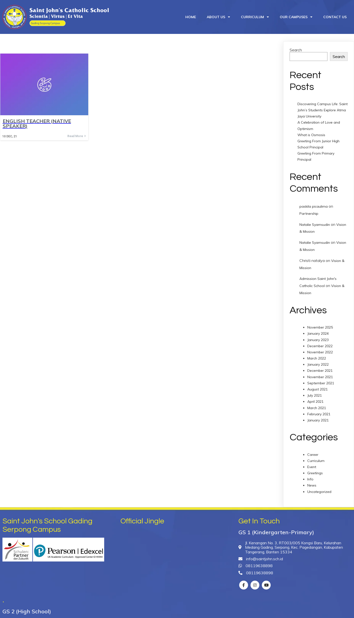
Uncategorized (319, 489)
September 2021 (320, 380)
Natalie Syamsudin (314, 222)
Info (310, 476)
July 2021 (314, 393)
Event (311, 464)
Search (296, 47)
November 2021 (320, 374)
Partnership (308, 211)
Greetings (315, 470)
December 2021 (320, 368)
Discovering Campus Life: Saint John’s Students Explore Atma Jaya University (322, 107)
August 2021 (317, 387)
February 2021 (318, 411)
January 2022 (318, 362)
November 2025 (320, 325)
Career (312, 452)
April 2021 (315, 399)
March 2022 (316, 356)
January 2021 (318, 418)
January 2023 (318, 337)
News (311, 483)
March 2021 (316, 405)
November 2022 (320, 349)
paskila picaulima (313, 204)
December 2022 (320, 343)
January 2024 (318, 331)
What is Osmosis (311, 132)
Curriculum (315, 458)
